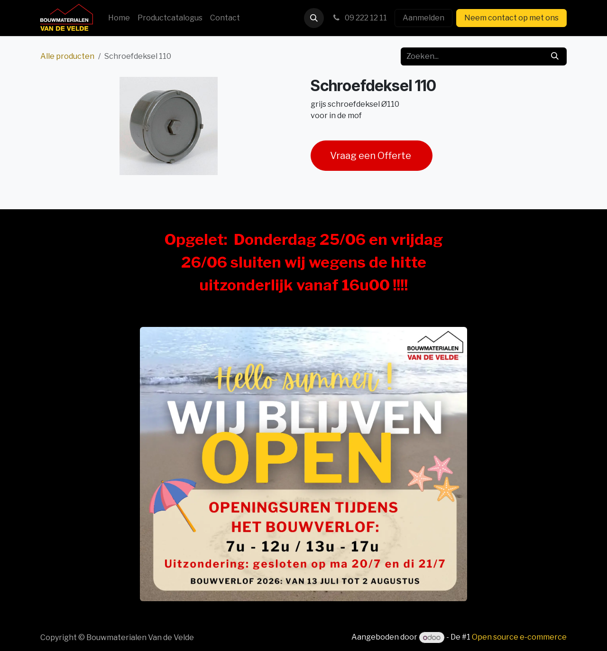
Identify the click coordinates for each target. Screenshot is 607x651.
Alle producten (67, 56)
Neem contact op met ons (511, 17)
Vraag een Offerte (371, 155)
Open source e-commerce (519, 637)
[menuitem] (119, 18)
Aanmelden (423, 17)
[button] (314, 18)
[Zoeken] (555, 56)
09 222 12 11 (359, 17)
